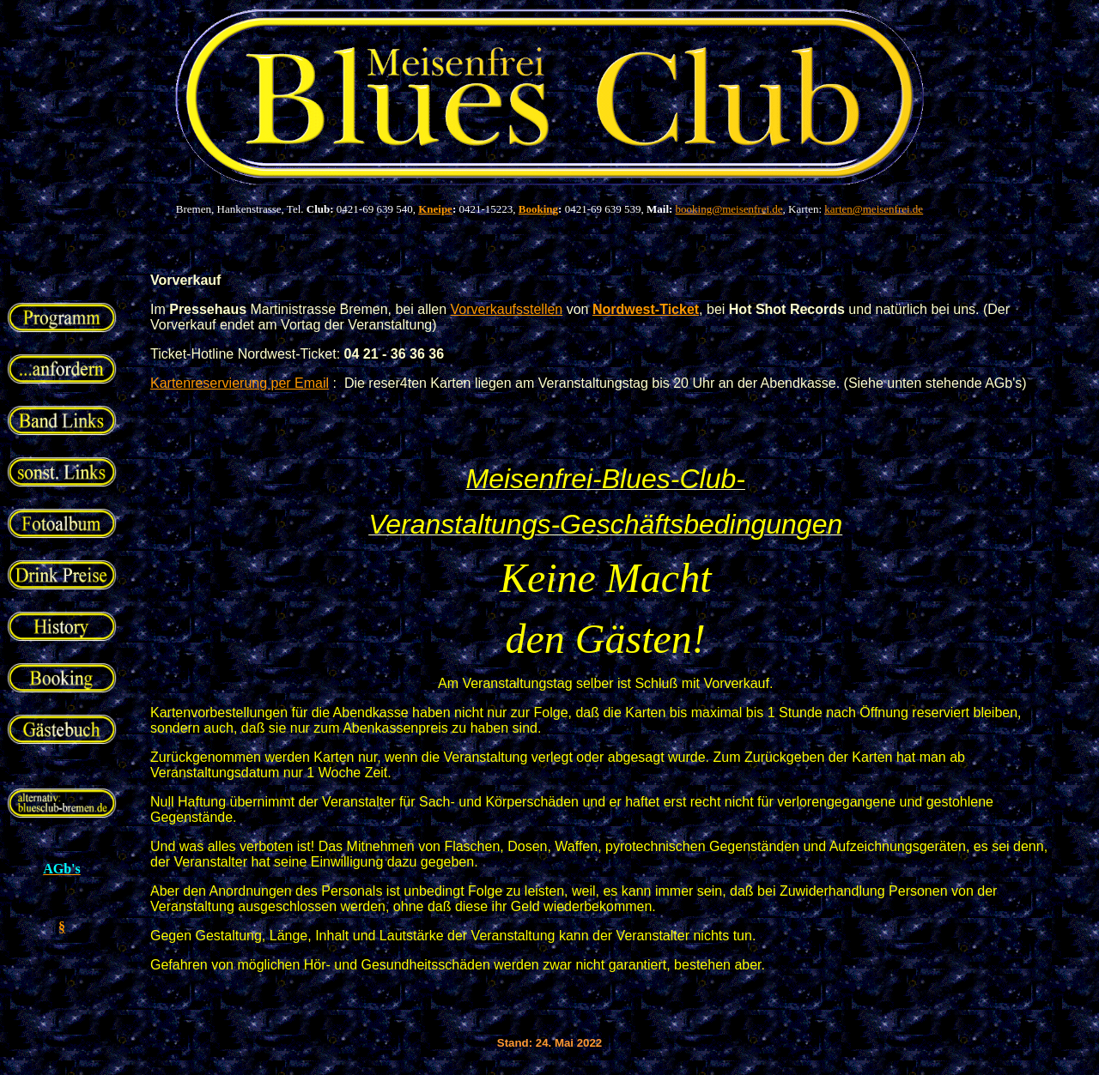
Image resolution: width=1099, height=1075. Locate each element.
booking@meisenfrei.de (729, 208)
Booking (538, 208)
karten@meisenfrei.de (873, 208)
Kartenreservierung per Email (239, 383)
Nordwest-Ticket (645, 309)
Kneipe (435, 208)
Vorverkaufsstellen (507, 309)
